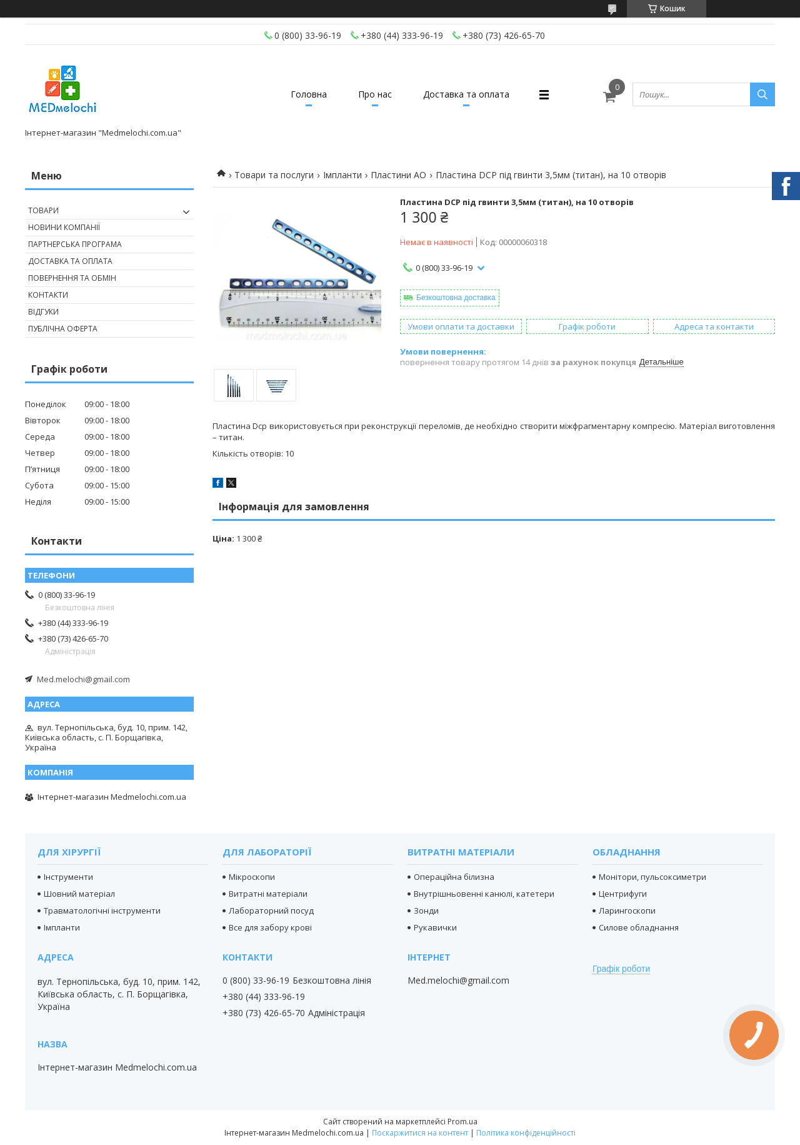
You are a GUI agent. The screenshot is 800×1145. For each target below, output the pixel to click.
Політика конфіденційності (526, 1132)
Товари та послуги (274, 175)
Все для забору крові (270, 927)
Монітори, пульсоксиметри (652, 876)
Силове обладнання (639, 927)
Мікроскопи (252, 876)
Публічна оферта (63, 328)
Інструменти (68, 876)
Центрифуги (623, 893)
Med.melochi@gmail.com (83, 679)
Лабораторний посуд (271, 910)
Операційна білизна (454, 876)
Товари (43, 210)
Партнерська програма (75, 244)
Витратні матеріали (268, 893)
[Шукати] (762, 94)
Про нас (375, 94)
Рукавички (435, 927)
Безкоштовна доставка (456, 297)
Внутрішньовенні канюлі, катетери (484, 893)
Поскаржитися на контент (420, 1132)
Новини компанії (64, 227)
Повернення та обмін (72, 278)
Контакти (48, 295)
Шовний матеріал (79, 893)
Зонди (426, 910)
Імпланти (342, 175)
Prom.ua (463, 1121)
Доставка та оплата (466, 94)
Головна (309, 94)
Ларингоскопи (627, 910)
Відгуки (43, 311)
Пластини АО (398, 175)
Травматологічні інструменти (102, 910)
